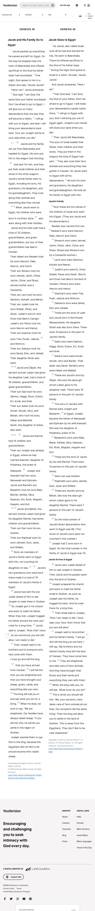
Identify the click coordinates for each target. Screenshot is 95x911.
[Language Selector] (77, 5)
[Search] (34, 5)
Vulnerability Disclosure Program (16, 891)
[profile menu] (87, 5)
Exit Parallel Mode (89, 16)
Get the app (65, 5)
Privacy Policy (8, 888)
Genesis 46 (11, 14)
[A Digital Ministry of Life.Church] (47, 867)
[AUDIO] (72, 16)
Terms (19, 888)
